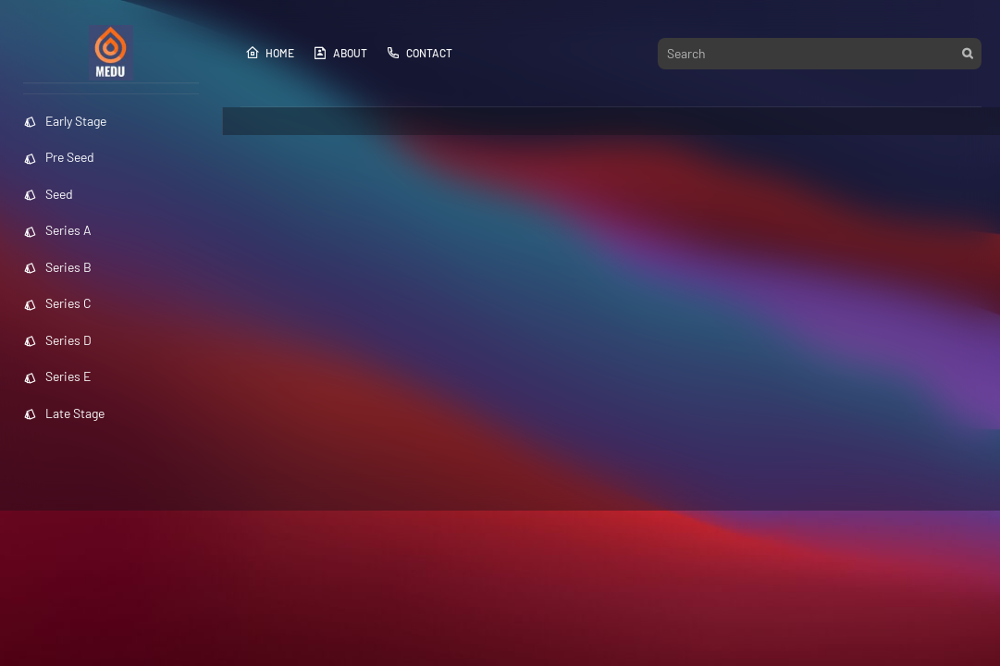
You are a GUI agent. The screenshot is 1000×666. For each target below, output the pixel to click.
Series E (57, 376)
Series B (57, 267)
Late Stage (64, 413)
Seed (48, 194)
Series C (57, 303)
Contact (419, 52)
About (340, 52)
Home (269, 52)
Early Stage (64, 121)
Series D (57, 340)
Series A (57, 230)
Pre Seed (58, 157)
